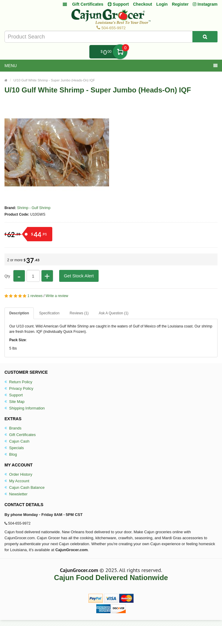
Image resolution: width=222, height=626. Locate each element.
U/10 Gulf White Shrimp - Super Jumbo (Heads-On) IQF (54, 80)
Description (19, 313)
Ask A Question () (113, 313)
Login (162, 4)
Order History (18, 474)
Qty (7, 276)
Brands (13, 428)
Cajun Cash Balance (24, 487)
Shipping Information (24, 408)
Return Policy (18, 382)
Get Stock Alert (79, 275)
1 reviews (35, 296)
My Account (16, 481)
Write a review (56, 296)
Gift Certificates (87, 4)
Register (180, 4)
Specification (49, 313)
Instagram (205, 4)
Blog (10, 454)
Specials (14, 448)
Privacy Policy (18, 388)
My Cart (120, 51)
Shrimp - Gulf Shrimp (33, 208)
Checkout (142, 4)
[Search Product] (205, 36)
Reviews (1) (79, 313)
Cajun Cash (17, 441)
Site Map (14, 401)
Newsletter (15, 494)
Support (13, 395)
